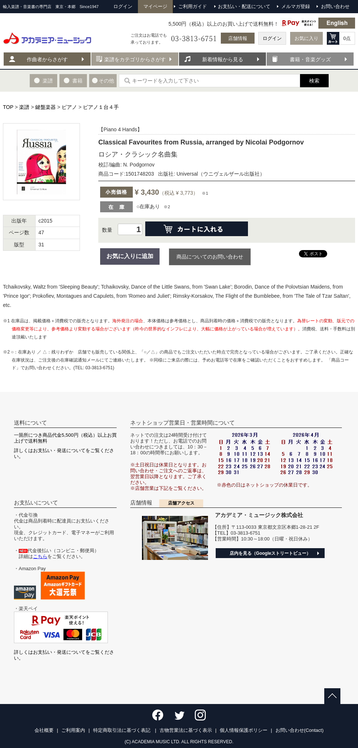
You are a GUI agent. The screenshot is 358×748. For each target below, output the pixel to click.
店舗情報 (237, 38)
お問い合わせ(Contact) (299, 730)
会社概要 (44, 730)
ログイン (272, 38)
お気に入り (306, 38)
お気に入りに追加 (129, 256)
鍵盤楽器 (45, 107)
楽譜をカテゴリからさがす (135, 59)
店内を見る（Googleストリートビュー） (270, 553)
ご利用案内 (73, 730)
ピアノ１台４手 (101, 107)
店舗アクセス (181, 503)
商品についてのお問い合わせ (209, 257)
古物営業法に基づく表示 (186, 730)
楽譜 (24, 107)
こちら (40, 556)
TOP (8, 107)
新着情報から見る (222, 59)
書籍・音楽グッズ (310, 59)
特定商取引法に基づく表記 (122, 730)
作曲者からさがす (47, 59)
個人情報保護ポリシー (243, 730)
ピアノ (69, 107)
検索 (314, 81)
